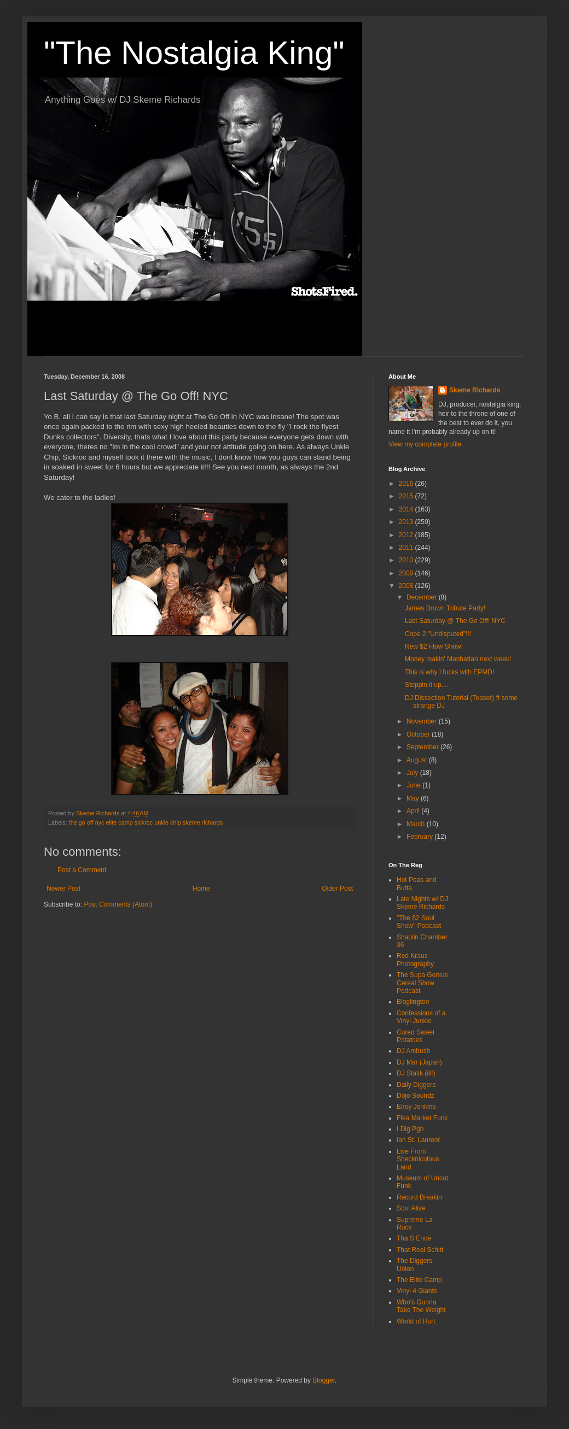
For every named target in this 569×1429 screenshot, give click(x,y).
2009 (407, 573)
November (423, 721)
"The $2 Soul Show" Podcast (419, 922)
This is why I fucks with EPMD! (449, 672)
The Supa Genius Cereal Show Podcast (422, 983)
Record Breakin (419, 1197)
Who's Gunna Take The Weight (421, 1306)
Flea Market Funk (422, 1118)
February (420, 836)
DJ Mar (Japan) (419, 1062)
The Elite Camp (419, 1280)
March (417, 824)
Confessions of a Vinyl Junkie (421, 1017)
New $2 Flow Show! (434, 646)
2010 (407, 560)
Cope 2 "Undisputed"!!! (438, 634)
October (419, 734)
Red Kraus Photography (415, 959)
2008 (407, 586)
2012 (407, 535)
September (423, 747)
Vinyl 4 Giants (417, 1291)
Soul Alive (411, 1208)
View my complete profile (424, 444)
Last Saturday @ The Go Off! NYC (455, 621)
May (414, 798)
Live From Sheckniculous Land (418, 1159)
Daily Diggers (416, 1085)
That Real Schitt (420, 1250)
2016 (407, 483)
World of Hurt (416, 1321)
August (418, 760)
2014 (407, 509)
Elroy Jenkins (416, 1106)
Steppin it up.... (427, 685)
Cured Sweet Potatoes (415, 1036)
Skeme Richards (474, 390)
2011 (407, 547)
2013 (407, 522)
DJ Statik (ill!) (416, 1073)
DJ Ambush (413, 1051)
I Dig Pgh (410, 1129)
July (413, 773)
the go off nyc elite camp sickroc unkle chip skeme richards (146, 822)
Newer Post (63, 888)
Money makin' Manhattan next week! (458, 659)
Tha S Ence (414, 1238)
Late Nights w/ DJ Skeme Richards (422, 902)
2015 (407, 496)
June (414, 785)
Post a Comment (81, 870)
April (414, 811)
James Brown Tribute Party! (445, 608)
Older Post (337, 888)
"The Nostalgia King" (194, 52)
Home (201, 888)
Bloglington (413, 1001)
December (423, 597)
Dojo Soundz (415, 1095)
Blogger (323, 1380)
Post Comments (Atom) (118, 904)
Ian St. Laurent (418, 1140)
